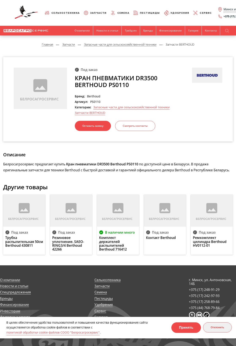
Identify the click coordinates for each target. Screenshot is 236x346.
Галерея (193, 30)
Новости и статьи (107, 30)
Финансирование (170, 30)
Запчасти (98, 12)
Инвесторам (10, 311)
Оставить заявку (92, 126)
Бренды (148, 30)
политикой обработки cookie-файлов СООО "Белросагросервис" (53, 332)
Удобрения (180, 12)
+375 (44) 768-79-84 (204, 308)
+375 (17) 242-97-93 (204, 296)
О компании (82, 30)
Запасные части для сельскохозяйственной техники (131, 107)
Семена (123, 12)
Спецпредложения (15, 292)
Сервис (206, 12)
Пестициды (150, 12)
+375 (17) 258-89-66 (204, 302)
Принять (186, 327)
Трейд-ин (131, 30)
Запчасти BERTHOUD (90, 112)
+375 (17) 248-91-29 (204, 290)
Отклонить (217, 327)
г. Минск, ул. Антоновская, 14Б (210, 282)
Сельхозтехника (65, 12)
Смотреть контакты (135, 126)
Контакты (211, 30)
